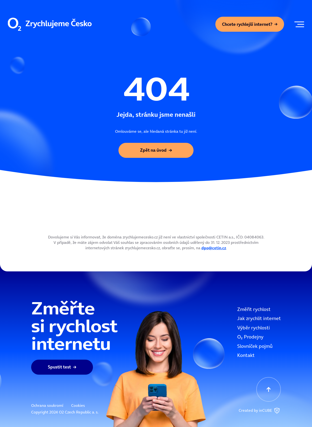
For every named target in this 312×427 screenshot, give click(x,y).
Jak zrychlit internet (259, 318)
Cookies (78, 405)
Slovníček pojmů (255, 346)
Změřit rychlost (254, 309)
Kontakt (246, 355)
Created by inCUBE (260, 411)
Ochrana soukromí (47, 405)
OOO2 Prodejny (250, 336)
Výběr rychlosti (253, 327)
